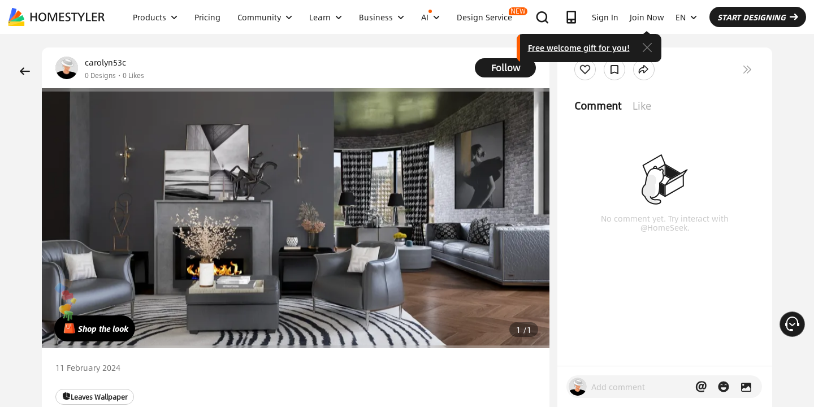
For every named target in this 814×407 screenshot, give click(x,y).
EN (686, 17)
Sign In (605, 17)
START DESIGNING (757, 17)
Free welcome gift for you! (579, 47)
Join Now (647, 17)
